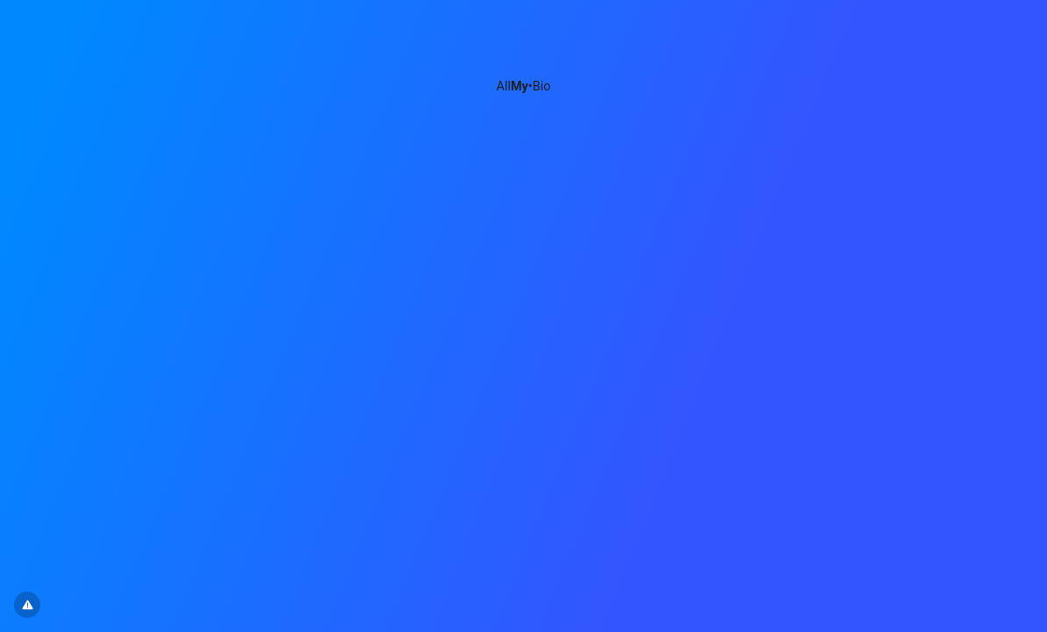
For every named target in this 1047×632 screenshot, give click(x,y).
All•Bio (524, 86)
